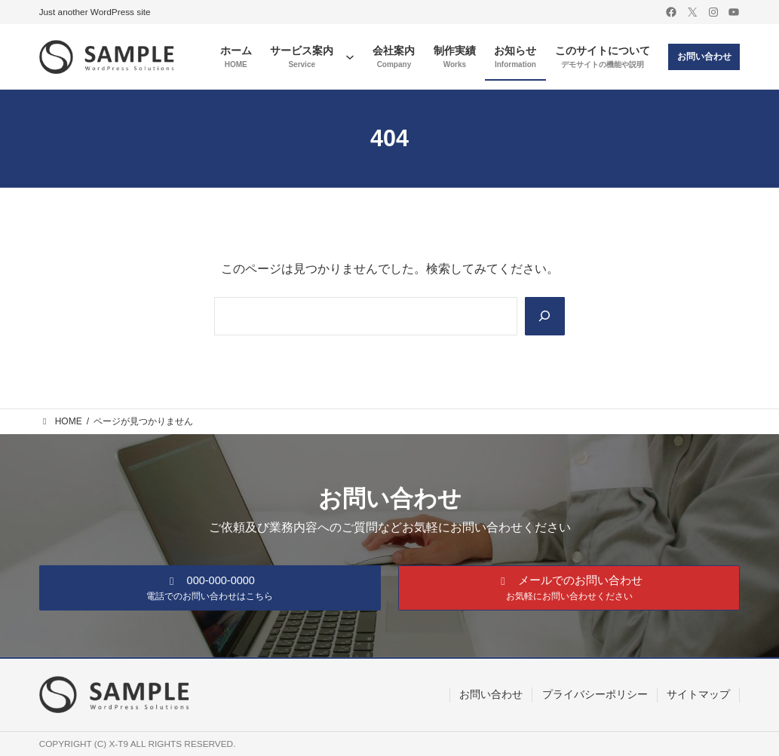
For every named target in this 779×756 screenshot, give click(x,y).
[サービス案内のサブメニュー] (349, 56)
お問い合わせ (704, 56)
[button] (210, 587)
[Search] (544, 316)
